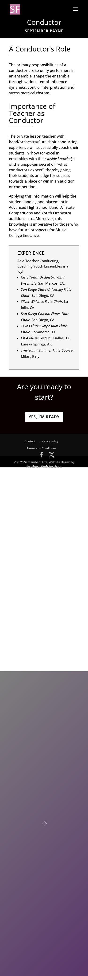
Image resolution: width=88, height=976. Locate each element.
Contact (30, 441)
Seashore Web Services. (44, 466)
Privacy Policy (49, 441)
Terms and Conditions (41, 448)
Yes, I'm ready (44, 416)
